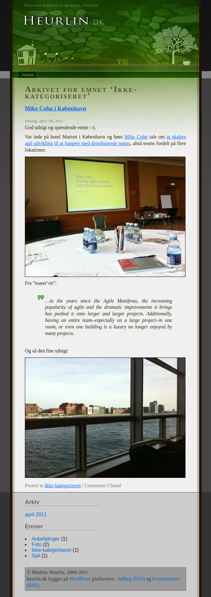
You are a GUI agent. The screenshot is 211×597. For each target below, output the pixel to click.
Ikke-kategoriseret (63, 485)
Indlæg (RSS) (131, 578)
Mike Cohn (136, 136)
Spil (36, 555)
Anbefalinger (46, 538)
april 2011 (36, 514)
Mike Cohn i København (55, 108)
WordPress (80, 578)
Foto (37, 544)
